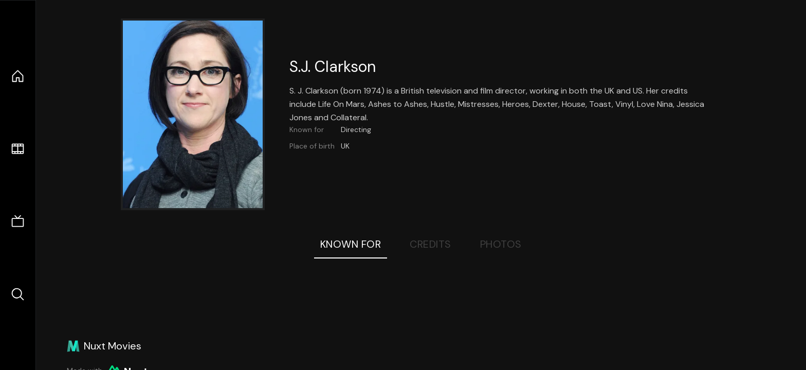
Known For (350, 244)
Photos (501, 244)
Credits (430, 244)
